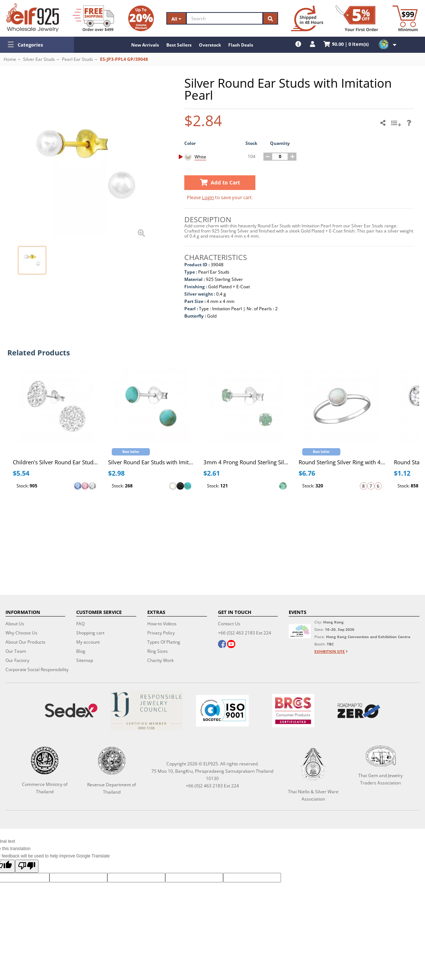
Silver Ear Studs (39, 59)
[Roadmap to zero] (359, 710)
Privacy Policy (161, 633)
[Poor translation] (26, 866)
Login (208, 197)
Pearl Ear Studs (77, 59)
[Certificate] (146, 710)
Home (10, 59)
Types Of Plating (163, 642)
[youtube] (231, 644)
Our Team (15, 651)
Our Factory (17, 660)
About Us (14, 624)
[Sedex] (71, 710)
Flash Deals (240, 45)
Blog (80, 651)
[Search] (224, 18)
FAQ (80, 624)
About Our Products (25, 642)
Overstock (210, 45)
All (176, 19)
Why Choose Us (21, 633)
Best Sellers (179, 45)
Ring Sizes (157, 651)
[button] (37, 45)
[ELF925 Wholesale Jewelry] (32, 17)
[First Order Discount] (357, 18)
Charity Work (160, 660)
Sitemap (84, 660)
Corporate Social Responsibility (37, 669)
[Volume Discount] (141, 18)
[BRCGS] (293, 710)
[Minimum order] (405, 18)
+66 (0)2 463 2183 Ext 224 (244, 633)
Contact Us (229, 624)
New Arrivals (145, 45)
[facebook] (222, 644)
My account (88, 642)
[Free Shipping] (93, 18)
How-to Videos (162, 624)
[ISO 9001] (222, 711)
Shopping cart (90, 633)
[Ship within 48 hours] (307, 18)
